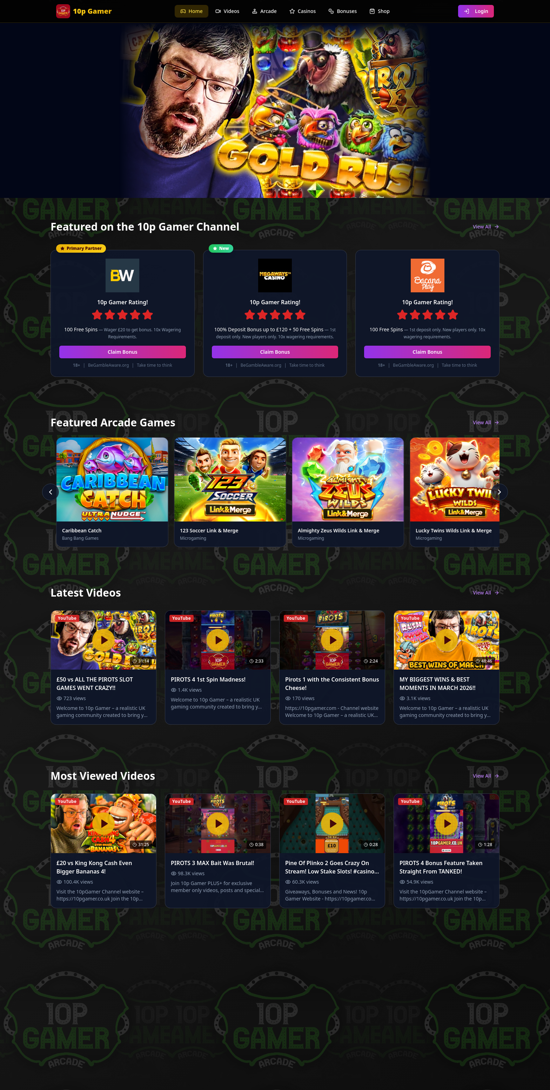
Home (191, 11)
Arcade (264, 11)
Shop (379, 11)
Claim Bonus (123, 351)
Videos (227, 11)
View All (486, 226)
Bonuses (342, 11)
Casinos (302, 11)
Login (476, 11)
